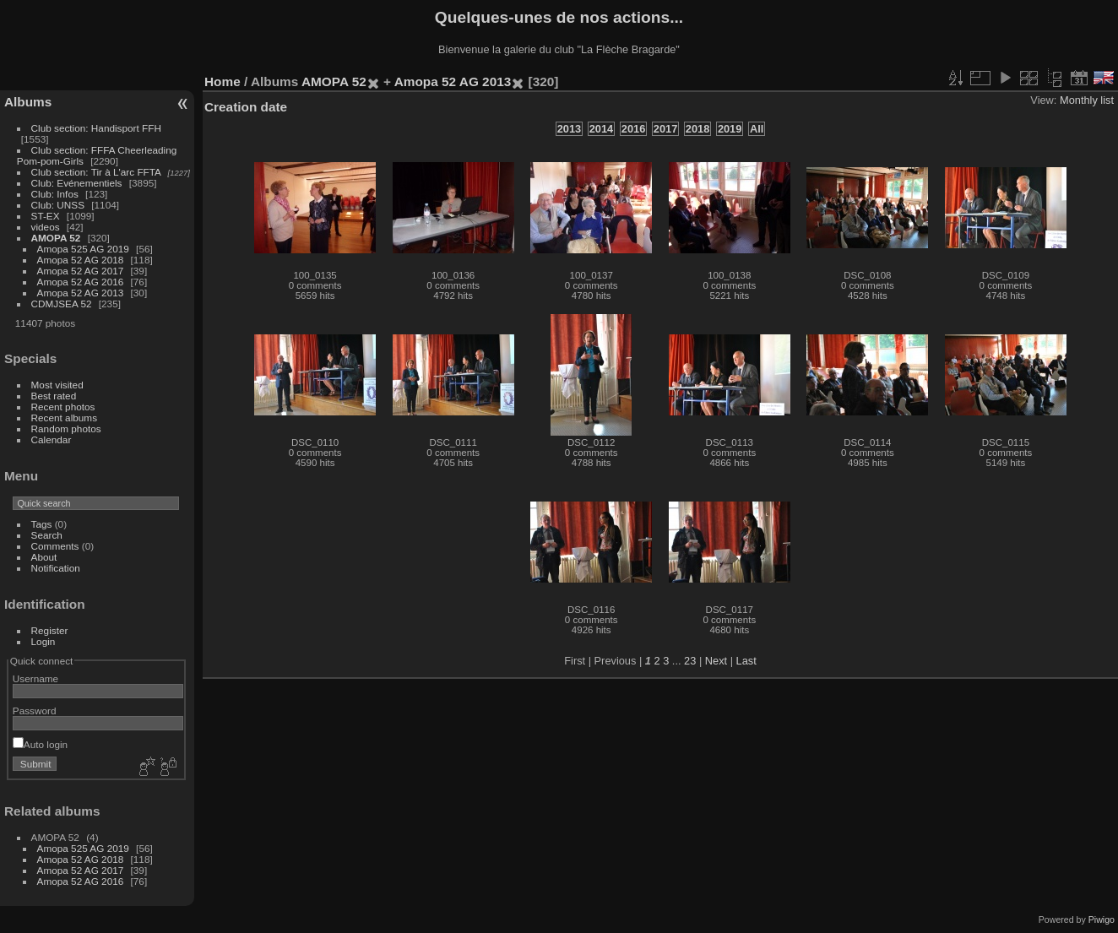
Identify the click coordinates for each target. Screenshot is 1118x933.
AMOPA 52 (56, 237)
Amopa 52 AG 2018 (80, 259)
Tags (41, 523)
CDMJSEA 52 (61, 303)
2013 (569, 128)
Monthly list (1087, 100)
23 (690, 660)
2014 (601, 128)
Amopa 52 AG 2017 (80, 270)
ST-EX (45, 215)
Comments (55, 545)
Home (222, 81)
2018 (697, 128)
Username (35, 678)
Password (35, 710)
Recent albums (64, 417)
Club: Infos (55, 193)
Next (716, 660)
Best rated (54, 395)
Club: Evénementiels (76, 182)
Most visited (57, 384)
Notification (55, 567)
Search (46, 534)
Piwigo (1101, 919)
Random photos (66, 428)
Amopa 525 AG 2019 (83, 248)
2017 (665, 128)
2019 (729, 128)
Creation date (245, 107)
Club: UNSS (57, 204)
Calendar (51, 439)
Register (49, 630)
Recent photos (63, 406)
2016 (633, 128)
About (44, 556)
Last (746, 660)
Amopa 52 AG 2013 (80, 292)
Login (43, 641)
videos (45, 226)
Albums (28, 102)
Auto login (40, 744)
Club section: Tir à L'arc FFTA (96, 171)
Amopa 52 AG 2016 (80, 281)
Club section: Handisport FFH (96, 127)
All (756, 128)
